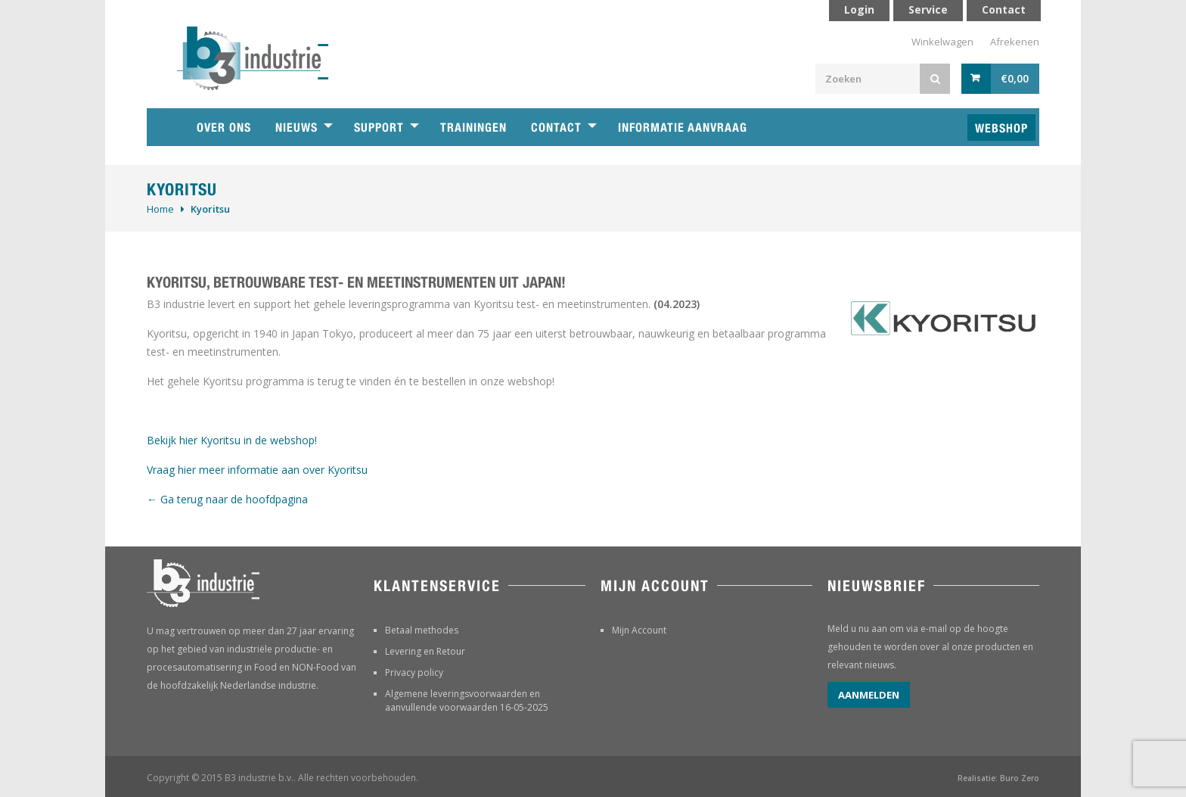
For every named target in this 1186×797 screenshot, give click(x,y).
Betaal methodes (421, 630)
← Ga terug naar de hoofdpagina (227, 499)
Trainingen (473, 127)
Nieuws (296, 127)
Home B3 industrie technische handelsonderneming (166, 127)
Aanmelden (868, 695)
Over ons (224, 127)
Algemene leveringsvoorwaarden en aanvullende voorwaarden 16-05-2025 (466, 700)
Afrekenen (1014, 41)
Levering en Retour (425, 651)
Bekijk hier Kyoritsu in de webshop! (232, 440)
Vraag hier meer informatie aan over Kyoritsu (257, 469)
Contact (556, 127)
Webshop (1001, 128)
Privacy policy (414, 672)
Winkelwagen (942, 41)
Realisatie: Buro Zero (998, 778)
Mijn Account (639, 630)
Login (859, 9)
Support (379, 127)
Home (160, 209)
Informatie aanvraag (682, 127)
